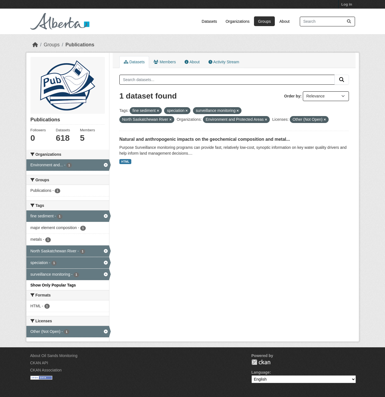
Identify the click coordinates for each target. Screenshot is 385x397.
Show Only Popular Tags (53, 285)
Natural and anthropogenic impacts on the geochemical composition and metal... (204, 139)
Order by (292, 96)
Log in (346, 4)
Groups (264, 21)
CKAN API (39, 363)
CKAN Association (46, 370)
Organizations (238, 21)
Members (165, 62)
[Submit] (348, 21)
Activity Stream (223, 62)
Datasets (209, 21)
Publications (80, 44)
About (285, 21)
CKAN (260, 362)
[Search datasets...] (327, 21)
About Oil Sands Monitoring (53, 355)
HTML (125, 161)
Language (260, 372)
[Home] (35, 44)
